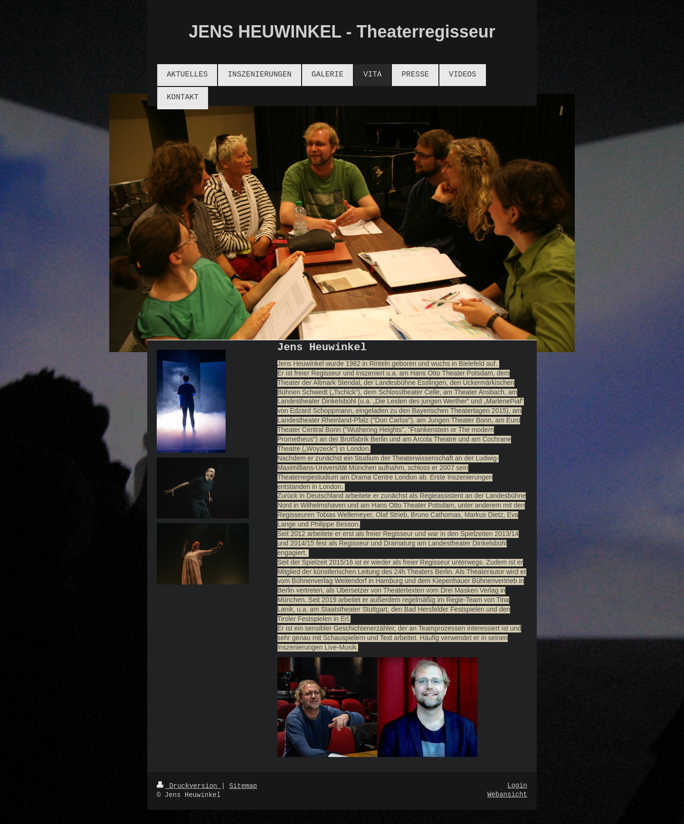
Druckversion (189, 786)
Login (517, 785)
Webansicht (507, 794)
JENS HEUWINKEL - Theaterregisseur (342, 31)
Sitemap (243, 786)
